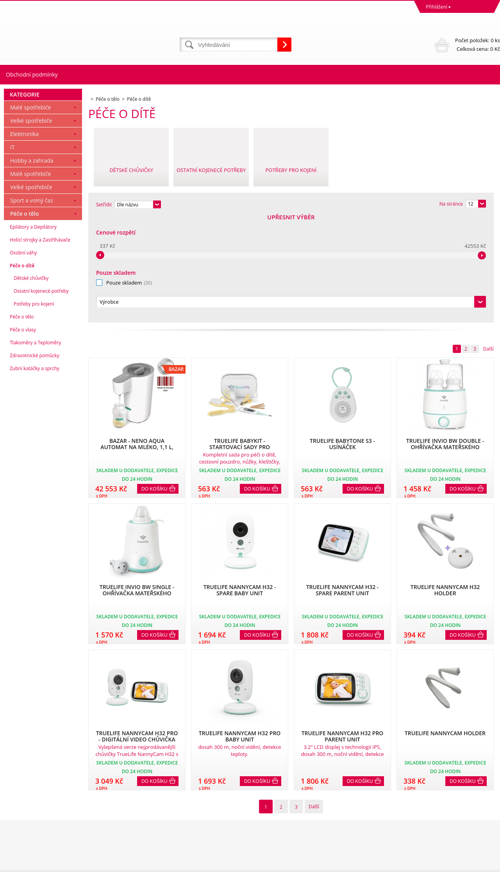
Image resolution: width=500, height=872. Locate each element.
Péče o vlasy (23, 436)
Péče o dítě (22, 372)
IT (12, 253)
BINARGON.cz (485, 864)
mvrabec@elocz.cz (272, 833)
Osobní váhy (23, 359)
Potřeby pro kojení (34, 410)
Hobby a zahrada (32, 266)
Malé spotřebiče (30, 213)
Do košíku (154, 382)
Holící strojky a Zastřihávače (40, 346)
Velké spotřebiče (31, 227)
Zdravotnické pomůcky (34, 461)
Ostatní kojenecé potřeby (41, 397)
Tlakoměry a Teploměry (35, 449)
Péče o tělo (24, 320)
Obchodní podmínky (32, 74)
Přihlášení (436, 7)
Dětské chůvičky (31, 384)
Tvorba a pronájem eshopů (439, 864)
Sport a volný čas (31, 306)
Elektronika (24, 240)
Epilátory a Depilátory (33, 333)
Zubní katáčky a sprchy (34, 474)
